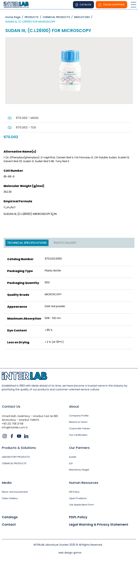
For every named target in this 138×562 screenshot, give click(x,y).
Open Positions (78, 498)
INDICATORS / (84, 17)
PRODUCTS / (34, 17)
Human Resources (83, 482)
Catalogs (10, 517)
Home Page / (15, 17)
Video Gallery (10, 498)
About (74, 406)
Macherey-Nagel (79, 469)
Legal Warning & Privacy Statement (98, 525)
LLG (71, 463)
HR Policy (74, 491)
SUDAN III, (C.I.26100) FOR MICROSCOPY (30, 21)
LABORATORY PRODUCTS (16, 457)
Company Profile (79, 415)
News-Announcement (15, 491)
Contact (9, 525)
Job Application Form (81, 504)
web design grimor (70, 552)
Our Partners (79, 447)
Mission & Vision (78, 422)
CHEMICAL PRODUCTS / (58, 17)
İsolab (72, 457)
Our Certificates (78, 435)
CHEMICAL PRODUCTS (14, 463)
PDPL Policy (78, 517)
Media (7, 482)
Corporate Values (79, 428)
